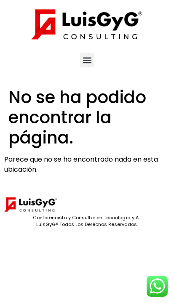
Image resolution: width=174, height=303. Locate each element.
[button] (87, 60)
